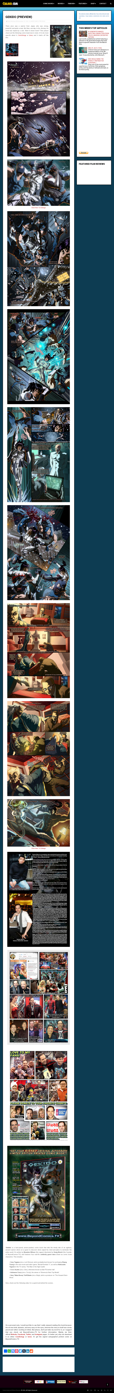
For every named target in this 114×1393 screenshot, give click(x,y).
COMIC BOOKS (48, 3)
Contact (102, 3)
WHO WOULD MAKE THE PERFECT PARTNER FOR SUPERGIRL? (96, 61)
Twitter (28, 1334)
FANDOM (71, 3)
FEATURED (83, 3)
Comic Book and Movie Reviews (12, 1390)
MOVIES (61, 3)
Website (14, 1334)
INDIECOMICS (35, 21)
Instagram (38, 1334)
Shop (93, 3)
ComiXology (22, 35)
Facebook (21, 1334)
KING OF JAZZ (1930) (95, 48)
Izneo (31, 35)
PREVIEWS (42, 21)
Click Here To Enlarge (38, 208)
